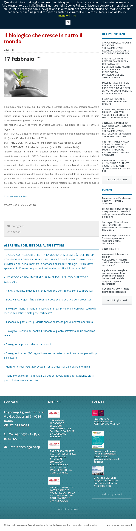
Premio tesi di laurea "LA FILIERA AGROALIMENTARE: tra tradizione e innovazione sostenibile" (115, 260)
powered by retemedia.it (119, 525)
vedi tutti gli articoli (117, 179)
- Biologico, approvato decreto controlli (27, 344)
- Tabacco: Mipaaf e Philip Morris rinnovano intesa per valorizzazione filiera (48, 322)
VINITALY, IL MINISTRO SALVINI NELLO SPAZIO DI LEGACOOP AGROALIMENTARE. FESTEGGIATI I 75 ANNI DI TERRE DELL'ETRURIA (116, 129)
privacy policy (75, 525)
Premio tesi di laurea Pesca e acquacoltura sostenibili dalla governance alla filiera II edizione (116, 212)
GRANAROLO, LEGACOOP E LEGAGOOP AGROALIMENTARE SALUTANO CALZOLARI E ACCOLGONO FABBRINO (117, 48)
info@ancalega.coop (25, 447)
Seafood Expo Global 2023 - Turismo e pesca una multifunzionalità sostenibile (117, 239)
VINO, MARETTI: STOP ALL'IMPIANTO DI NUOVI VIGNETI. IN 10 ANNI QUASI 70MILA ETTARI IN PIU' (116, 166)
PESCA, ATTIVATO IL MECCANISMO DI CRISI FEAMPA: (114, 101)
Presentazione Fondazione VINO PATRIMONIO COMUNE (116, 201)
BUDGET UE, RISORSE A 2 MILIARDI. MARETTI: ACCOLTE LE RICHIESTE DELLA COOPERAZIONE (116, 113)
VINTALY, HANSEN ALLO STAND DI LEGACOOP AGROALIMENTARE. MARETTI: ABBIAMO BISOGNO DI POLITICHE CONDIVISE (115, 148)
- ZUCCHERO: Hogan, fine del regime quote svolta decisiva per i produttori (48, 299)
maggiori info (67, 15)
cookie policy (91, 525)
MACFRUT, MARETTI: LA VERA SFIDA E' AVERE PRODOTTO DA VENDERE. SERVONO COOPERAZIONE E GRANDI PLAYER (117, 88)
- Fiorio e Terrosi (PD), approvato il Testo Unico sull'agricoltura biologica (47, 366)
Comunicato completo (15, 196)
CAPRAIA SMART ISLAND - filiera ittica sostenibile (116, 290)
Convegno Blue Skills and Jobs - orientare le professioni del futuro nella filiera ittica (116, 226)
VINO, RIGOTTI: (110, 248)
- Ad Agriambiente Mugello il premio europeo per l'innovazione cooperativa (48, 290)
